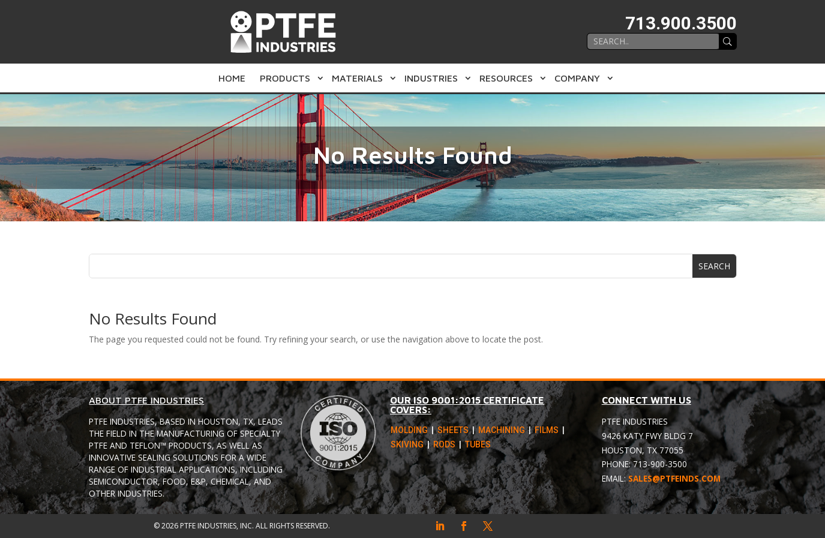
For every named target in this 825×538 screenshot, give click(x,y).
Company (577, 78)
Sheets (453, 431)
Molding (409, 431)
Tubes (478, 445)
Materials (357, 78)
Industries (431, 78)
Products (285, 78)
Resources (506, 78)
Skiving (407, 445)
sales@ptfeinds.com (674, 478)
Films (547, 431)
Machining (501, 431)
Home (231, 78)
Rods (444, 445)
